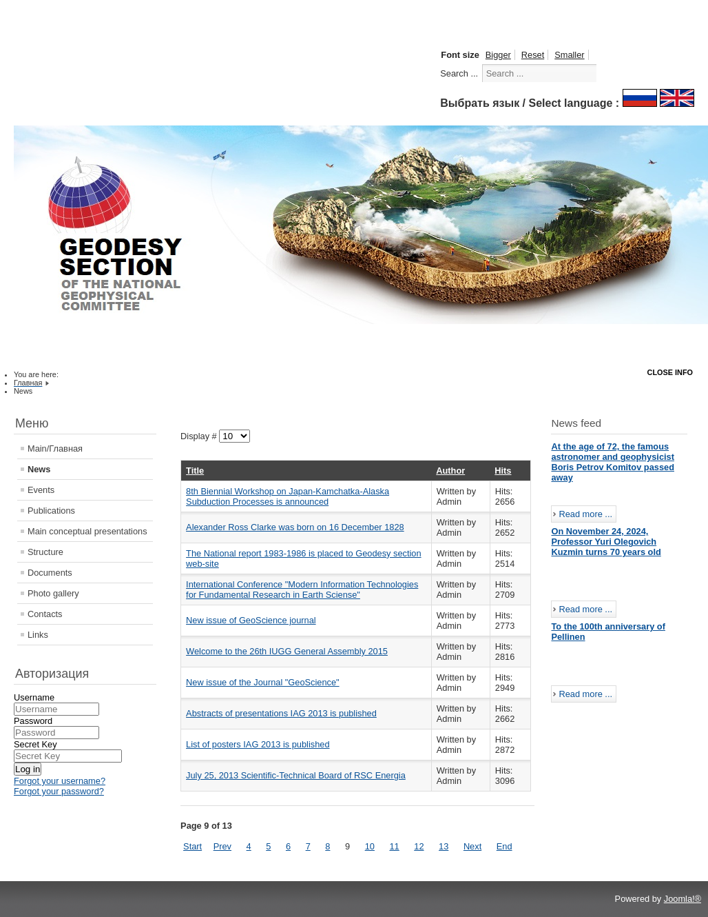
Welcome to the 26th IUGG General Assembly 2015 (287, 651)
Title (195, 470)
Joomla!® (682, 899)
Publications (51, 510)
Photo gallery (53, 593)
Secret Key (35, 744)
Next (472, 846)
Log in (27, 769)
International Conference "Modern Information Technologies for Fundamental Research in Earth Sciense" (302, 589)
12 (419, 846)
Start (192, 846)
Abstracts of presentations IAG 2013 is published (281, 713)
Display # (199, 436)
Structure (45, 552)
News (39, 469)
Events (41, 490)
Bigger (498, 55)
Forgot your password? (59, 791)
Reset (532, 55)
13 (443, 846)
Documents (50, 572)
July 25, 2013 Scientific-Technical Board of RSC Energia (296, 775)
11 (394, 846)
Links (38, 634)
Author (450, 470)
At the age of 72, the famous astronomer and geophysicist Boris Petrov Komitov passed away (612, 462)
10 (370, 846)
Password (33, 721)
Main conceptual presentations (87, 531)
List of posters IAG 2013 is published (257, 744)
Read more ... (585, 514)
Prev (222, 846)
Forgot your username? (59, 781)
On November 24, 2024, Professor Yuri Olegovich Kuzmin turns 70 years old (605, 541)
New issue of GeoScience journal (251, 620)
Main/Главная (55, 448)
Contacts (45, 614)
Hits (502, 470)
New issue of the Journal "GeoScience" (262, 682)
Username (34, 697)
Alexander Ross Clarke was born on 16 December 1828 (295, 527)
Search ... (459, 73)
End (504, 846)
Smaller (569, 55)
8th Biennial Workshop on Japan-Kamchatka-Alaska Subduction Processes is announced (287, 496)
